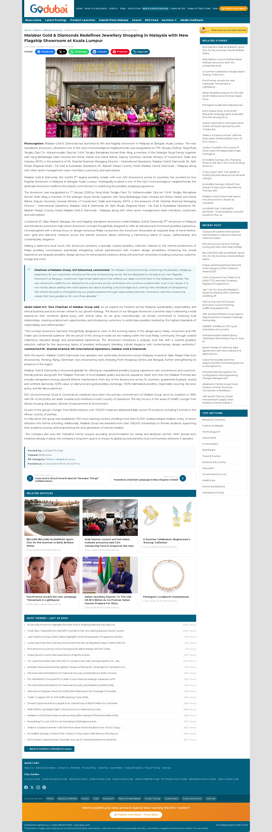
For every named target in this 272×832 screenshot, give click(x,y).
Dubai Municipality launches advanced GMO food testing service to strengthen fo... (223, 362)
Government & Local (214, 474)
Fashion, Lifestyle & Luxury (47, 30)
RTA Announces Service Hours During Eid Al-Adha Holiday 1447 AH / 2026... (69, 648)
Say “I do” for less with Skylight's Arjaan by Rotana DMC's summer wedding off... (221, 292)
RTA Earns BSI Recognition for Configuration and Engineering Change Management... (220, 375)
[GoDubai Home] (49, 8)
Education (134, 8)
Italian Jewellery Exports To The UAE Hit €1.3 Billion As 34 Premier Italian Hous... (222, 95)
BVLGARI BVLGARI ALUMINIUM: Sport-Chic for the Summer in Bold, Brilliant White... (223, 50)
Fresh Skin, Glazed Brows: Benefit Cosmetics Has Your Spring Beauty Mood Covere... (76, 630)
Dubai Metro (178, 8)
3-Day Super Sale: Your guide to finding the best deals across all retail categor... (223, 175)
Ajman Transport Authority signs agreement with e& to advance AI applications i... (221, 350)
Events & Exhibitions (213, 486)
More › (241, 40)
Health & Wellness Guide (147, 779)
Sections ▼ (169, 20)
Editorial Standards (45, 767)
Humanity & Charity (213, 492)
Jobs (123, 8)
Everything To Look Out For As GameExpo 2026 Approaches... (62, 721)
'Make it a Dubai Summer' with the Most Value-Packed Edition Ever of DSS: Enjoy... (74, 727)
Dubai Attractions (199, 8)
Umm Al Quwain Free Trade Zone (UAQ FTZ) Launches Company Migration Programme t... (221, 280)
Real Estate (208, 450)
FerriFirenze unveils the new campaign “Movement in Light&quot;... (218, 83)
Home (79, 8)
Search (137, 20)
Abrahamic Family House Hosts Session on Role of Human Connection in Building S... (220, 387)
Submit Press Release (113, 20)
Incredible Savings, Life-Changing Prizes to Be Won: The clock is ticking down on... (223, 163)
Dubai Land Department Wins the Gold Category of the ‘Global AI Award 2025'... (221, 268)
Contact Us (63, 767)
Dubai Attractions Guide (54, 779)
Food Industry (210, 444)
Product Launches (82, 20)
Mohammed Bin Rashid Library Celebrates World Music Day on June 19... (223, 338)
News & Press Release (155, 8)
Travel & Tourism (211, 456)
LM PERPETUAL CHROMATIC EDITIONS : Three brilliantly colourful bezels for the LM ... (222, 211)
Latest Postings (56, 20)
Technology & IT (211, 431)
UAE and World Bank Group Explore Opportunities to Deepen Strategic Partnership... (222, 317)
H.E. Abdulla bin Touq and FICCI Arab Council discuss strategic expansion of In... (72, 679)
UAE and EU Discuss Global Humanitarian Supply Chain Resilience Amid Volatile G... (218, 399)
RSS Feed (151, 20)
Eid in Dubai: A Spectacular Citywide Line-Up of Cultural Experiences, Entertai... (72, 739)
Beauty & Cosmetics (214, 419)
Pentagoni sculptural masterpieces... (223, 105)
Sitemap (166, 767)
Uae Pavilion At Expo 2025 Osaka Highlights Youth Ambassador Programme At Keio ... (76, 636)
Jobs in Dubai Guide (228, 779)
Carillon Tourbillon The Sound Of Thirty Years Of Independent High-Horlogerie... (221, 150)
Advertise (103, 767)
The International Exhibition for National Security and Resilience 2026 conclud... (72, 673)
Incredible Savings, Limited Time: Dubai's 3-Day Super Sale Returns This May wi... (73, 733)
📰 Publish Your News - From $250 (136, 814)
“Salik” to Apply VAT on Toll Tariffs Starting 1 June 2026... (58, 697)
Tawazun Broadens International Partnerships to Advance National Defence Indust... (221, 234)
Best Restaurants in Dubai (202, 779)
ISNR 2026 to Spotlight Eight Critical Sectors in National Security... (64, 709)
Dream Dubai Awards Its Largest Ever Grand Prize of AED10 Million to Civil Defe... (73, 703)
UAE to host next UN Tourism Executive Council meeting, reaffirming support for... (218, 304)
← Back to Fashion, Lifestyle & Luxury (49, 749)
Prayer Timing (152, 767)
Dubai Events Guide (123, 779)
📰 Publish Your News (233, 8)
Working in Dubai (78, 779)
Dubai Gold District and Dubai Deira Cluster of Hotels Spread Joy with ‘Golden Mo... (222, 126)
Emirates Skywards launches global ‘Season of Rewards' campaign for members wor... (77, 667)
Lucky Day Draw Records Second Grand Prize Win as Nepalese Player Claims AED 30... (77, 642)
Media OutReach (192, 20)
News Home (33, 20)
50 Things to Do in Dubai (174, 779)
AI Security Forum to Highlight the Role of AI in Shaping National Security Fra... (71, 624)
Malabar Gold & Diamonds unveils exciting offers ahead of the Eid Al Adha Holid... (73, 715)
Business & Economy (214, 462)
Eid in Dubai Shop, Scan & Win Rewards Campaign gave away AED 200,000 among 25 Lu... (223, 114)
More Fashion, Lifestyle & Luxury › (172, 493)
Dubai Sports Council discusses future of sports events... (59, 654)
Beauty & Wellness (96, 8)
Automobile (209, 437)
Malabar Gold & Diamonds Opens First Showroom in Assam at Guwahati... (221, 199)
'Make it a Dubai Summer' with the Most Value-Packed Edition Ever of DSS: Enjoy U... (222, 138)
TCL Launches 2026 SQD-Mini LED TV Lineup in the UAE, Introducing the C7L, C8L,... (74, 660)
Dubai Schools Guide (100, 779)
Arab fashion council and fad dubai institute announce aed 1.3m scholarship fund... (222, 62)
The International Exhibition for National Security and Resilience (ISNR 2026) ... (71, 685)
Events (113, 8)
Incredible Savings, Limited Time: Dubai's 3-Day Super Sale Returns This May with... (221, 187)
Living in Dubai (32, 779)
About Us (29, 767)
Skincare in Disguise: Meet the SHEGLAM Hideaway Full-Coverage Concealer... (72, 691)
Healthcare (208, 480)
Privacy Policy (89, 767)
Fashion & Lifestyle (212, 425)
